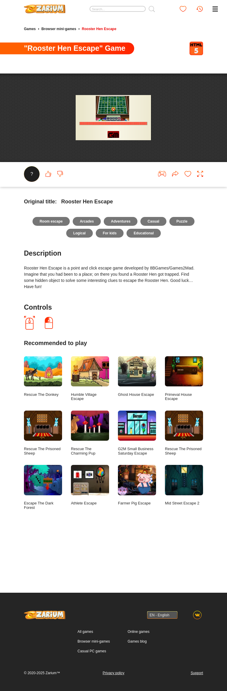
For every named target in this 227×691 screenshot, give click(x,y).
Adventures (120, 270)
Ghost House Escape (137, 425)
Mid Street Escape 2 (184, 533)
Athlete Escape (90, 533)
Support (197, 673)
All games (85, 632)
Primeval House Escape (184, 427)
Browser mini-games (58, 29)
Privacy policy (113, 673)
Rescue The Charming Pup (90, 481)
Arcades (87, 270)
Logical (79, 282)
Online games (139, 632)
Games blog (137, 641)
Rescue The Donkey (43, 425)
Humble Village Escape (90, 427)
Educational (144, 282)
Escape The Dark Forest (43, 535)
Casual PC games (91, 651)
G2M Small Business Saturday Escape (137, 481)
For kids (110, 282)
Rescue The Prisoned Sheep (43, 481)
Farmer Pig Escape (137, 533)
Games (30, 29)
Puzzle (181, 270)
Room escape (51, 270)
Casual (153, 270)
